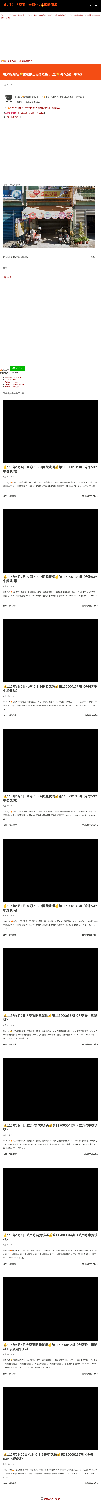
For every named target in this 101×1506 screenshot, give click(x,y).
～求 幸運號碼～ (12, 117)
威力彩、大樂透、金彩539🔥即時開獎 (30, 5)
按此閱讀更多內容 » (90, 496)
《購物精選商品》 (61, 15)
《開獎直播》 (32, 15)
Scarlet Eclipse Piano (14, 384)
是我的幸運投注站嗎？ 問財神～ (24, 113)
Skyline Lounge (12, 387)
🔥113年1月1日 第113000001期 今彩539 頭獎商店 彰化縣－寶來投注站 (34, 108)
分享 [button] (93, 257)
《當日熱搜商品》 (76, 15)
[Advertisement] (50, 39)
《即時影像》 (5, 18)
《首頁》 (3, 15)
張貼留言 (7, 277)
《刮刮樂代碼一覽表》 (17, 15)
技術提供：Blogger (50, 1498)
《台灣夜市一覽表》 (92, 15)
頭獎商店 (24, 257)
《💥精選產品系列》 (25, 61)
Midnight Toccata (13, 377)
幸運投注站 (15, 257)
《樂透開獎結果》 (45, 15)
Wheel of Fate (11, 382)
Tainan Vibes (10, 379)
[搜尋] (90, 4)
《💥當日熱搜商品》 (8, 61)
